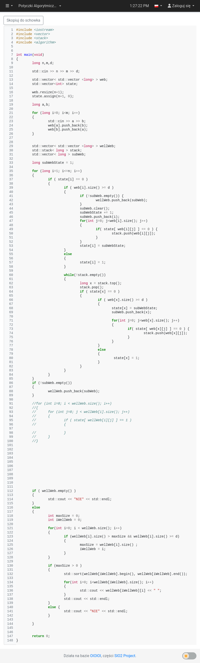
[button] (40, 6)
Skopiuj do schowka (23, 20)
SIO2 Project (124, 656)
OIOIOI (95, 656)
